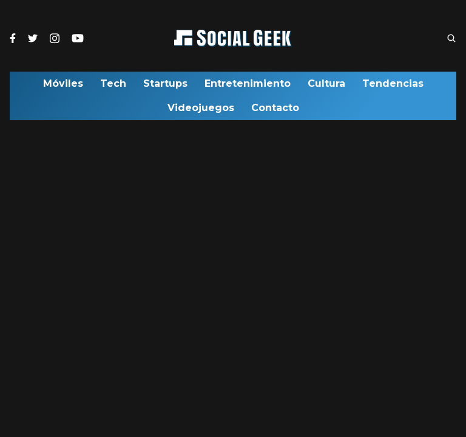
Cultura (326, 87)
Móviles (63, 87)
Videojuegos (200, 111)
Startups (165, 87)
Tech (113, 87)
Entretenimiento (247, 87)
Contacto (275, 111)
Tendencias (393, 87)
